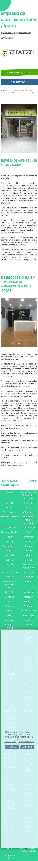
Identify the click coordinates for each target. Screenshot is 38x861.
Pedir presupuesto (19, 81)
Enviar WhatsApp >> (19, 72)
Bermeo (9, 606)
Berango (28, 601)
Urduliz (28, 624)
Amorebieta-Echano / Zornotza (9, 584)
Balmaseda (28, 512)
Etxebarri (9, 615)
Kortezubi (28, 596)
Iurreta (9, 576)
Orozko (28, 559)
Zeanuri (9, 541)
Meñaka (9, 555)
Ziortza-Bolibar (9, 546)
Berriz (28, 532)
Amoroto (28, 581)
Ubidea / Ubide (28, 610)
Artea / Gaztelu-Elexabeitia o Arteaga (28, 495)
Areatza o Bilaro (10, 572)
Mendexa (28, 550)
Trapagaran (9, 512)
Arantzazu (28, 592)
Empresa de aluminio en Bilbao (19, 91)
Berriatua (28, 606)
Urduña (9, 559)
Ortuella (9, 564)
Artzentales (9, 527)
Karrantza (28, 536)
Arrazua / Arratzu (9, 532)
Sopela (9, 507)
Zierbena (9, 596)
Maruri (28, 546)
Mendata (9, 550)
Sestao (9, 502)
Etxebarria (28, 615)
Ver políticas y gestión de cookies (19, 741)
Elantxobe (9, 620)
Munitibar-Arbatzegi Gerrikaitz (28, 519)
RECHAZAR (11, 747)
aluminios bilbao (4, 91)
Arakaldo (9, 592)
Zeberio (28, 541)
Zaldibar (28, 576)
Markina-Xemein (9, 516)
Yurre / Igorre (28, 572)
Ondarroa (28, 555)
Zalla (28, 507)
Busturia (9, 536)
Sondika (28, 502)
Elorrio (28, 620)
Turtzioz (9, 610)
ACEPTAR (27, 747)
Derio (9, 601)
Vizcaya (9, 492)
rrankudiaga (28, 527)
